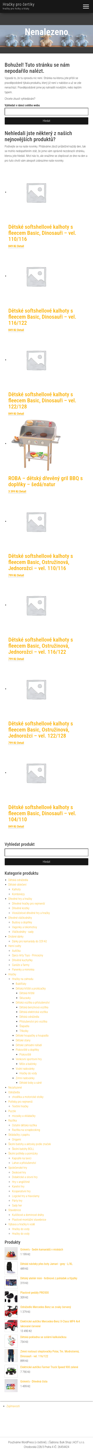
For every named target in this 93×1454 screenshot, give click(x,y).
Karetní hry (18, 1186)
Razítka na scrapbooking (26, 1130)
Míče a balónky (28, 1064)
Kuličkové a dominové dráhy (28, 1215)
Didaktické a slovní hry (25, 1177)
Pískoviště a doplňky (27, 1049)
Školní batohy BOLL (23, 1149)
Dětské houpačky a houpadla (32, 1035)
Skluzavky (25, 998)
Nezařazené (15, 1087)
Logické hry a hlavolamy (25, 1196)
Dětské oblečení (17, 884)
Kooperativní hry (21, 1191)
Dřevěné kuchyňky (22, 960)
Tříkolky (23, 1031)
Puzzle (12, 1111)
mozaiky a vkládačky (23, 1116)
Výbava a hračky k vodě (21, 1224)
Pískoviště (25, 1054)
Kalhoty (16, 889)
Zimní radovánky (25, 1078)
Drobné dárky (15, 936)
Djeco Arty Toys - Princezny (27, 955)
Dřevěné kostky (20, 908)
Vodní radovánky (25, 1068)
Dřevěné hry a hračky (20, 899)
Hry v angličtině (21, 1182)
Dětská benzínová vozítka (33, 1007)
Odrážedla (14, 1092)
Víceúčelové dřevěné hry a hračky (31, 913)
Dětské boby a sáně (30, 1082)
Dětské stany (23, 1040)
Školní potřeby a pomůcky (23, 1153)
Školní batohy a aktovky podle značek (29, 1144)
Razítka (12, 1120)
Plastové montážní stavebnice (29, 1219)
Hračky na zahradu (22, 979)
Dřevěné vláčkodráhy (20, 918)
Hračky (12, 974)
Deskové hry (19, 1172)
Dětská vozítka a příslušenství (33, 1002)
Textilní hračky (20, 1106)
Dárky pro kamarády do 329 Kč (29, 941)
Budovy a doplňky (22, 922)
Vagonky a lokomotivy (24, 927)
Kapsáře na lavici (21, 1158)
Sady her (17, 1205)
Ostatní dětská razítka (24, 1125)
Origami (16, 1139)
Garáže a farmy (20, 965)
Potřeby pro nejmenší (20, 1101)
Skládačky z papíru (19, 1134)
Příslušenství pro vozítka (33, 1021)
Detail (20, 246)
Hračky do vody (28, 1073)
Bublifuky (21, 983)
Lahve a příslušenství (24, 1163)
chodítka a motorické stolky (27, 1097)
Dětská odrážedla (18, 880)
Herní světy (14, 946)
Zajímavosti (13, 1406)
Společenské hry (17, 1167)
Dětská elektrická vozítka (33, 1012)
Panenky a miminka (23, 969)
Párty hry (17, 1200)
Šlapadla (24, 1026)
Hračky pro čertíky (19, 4)
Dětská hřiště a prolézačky (31, 988)
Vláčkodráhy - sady (22, 932)
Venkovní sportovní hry (29, 1059)
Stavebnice (14, 1210)
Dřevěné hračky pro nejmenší (28, 903)
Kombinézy (18, 894)
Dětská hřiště (26, 993)
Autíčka (16, 950)
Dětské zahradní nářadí (29, 1045)
